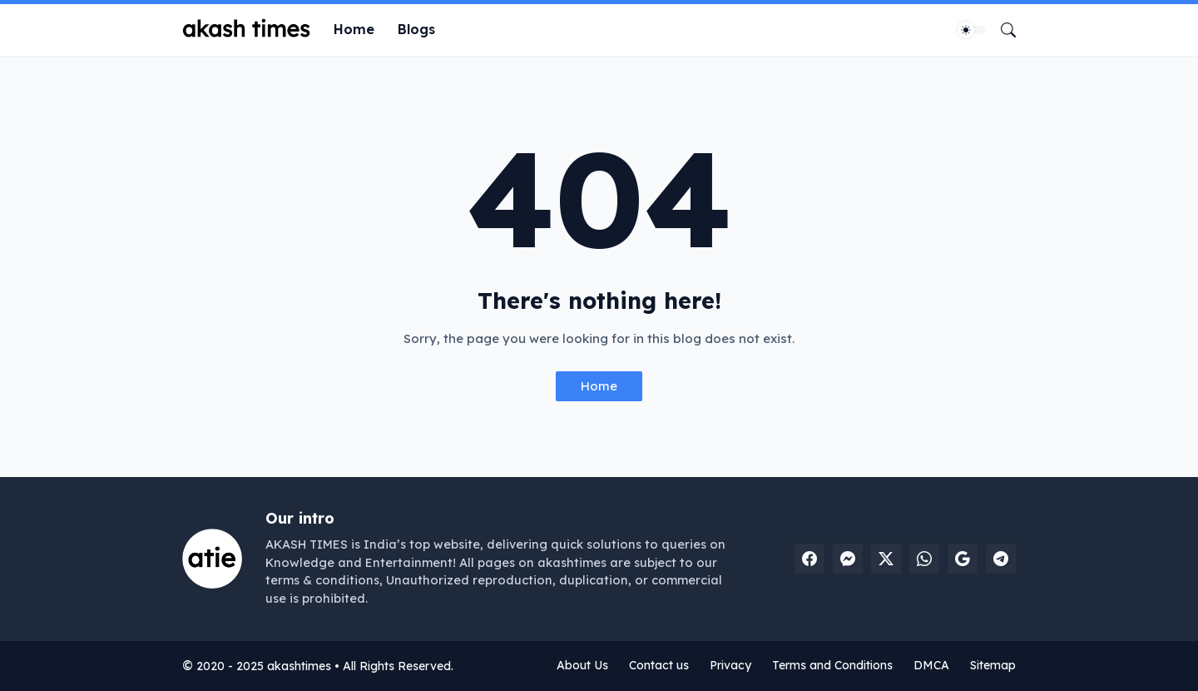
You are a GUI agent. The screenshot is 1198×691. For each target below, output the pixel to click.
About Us (582, 665)
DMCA (931, 665)
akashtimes (299, 666)
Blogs (416, 29)
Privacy (730, 665)
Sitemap (993, 665)
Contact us (659, 665)
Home (354, 29)
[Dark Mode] (972, 30)
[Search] (1002, 30)
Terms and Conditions (832, 665)
